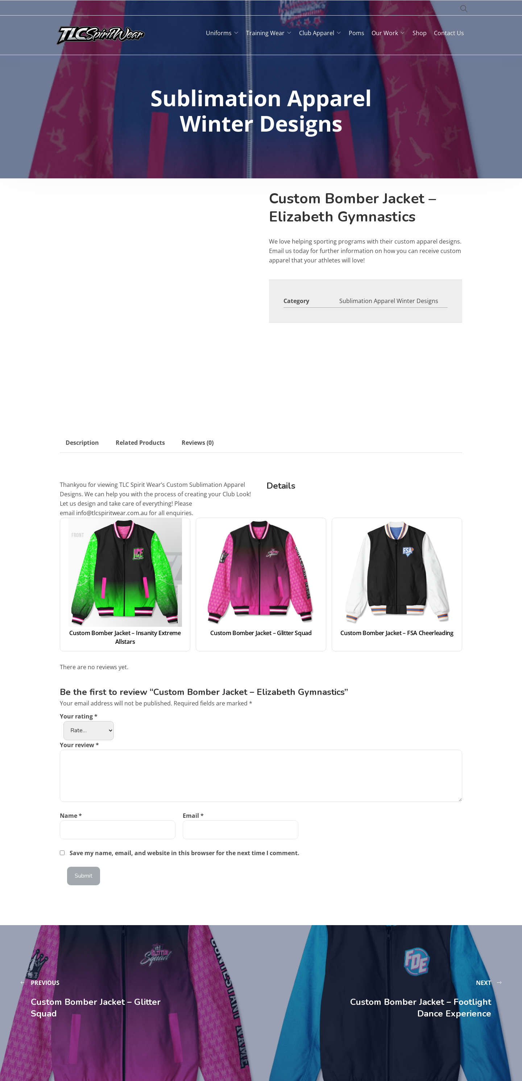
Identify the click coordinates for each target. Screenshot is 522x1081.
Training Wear (265, 33)
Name (71, 816)
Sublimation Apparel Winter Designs (388, 301)
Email (193, 816)
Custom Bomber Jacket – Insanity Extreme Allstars (125, 637)
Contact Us (449, 33)
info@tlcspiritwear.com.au (112, 513)
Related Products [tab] (140, 443)
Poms (356, 33)
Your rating (79, 716)
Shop (420, 33)
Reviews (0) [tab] (198, 443)
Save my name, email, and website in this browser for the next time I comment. (184, 853)
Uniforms (219, 33)
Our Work (385, 33)
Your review (79, 745)
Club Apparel (316, 33)
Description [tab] (82, 443)
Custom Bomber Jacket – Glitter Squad (260, 633)
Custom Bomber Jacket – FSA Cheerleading (396, 633)
